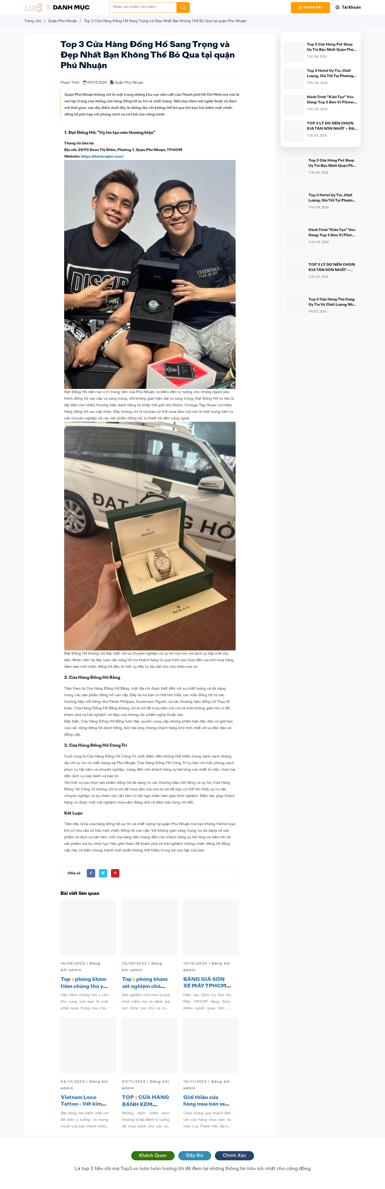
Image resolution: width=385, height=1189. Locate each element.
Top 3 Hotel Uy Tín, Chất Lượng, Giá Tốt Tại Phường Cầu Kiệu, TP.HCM (330, 76)
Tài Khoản (348, 7)
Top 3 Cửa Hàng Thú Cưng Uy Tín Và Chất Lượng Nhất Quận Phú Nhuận (332, 305)
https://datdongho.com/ (102, 156)
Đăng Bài (310, 7)
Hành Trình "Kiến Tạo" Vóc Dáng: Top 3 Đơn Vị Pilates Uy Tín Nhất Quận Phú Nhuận (332, 102)
